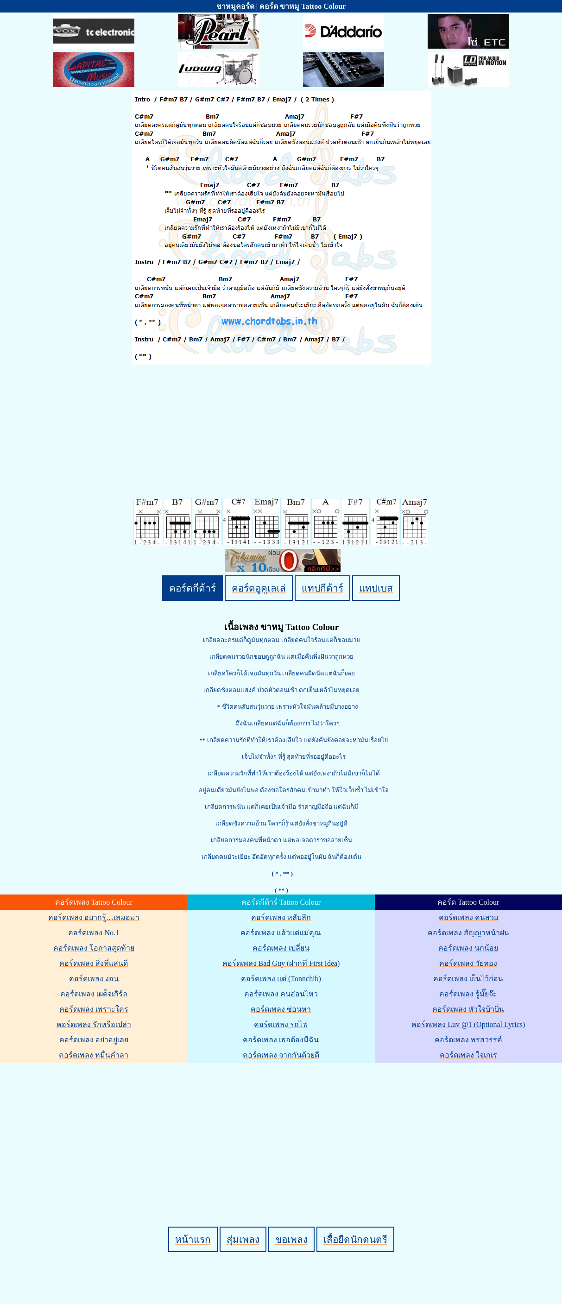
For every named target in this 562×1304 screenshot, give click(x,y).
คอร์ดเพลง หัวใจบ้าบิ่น (468, 1009)
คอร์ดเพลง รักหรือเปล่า (94, 1024)
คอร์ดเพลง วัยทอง (468, 963)
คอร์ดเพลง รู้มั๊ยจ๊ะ (468, 994)
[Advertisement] (283, 1129)
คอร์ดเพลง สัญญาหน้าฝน (468, 933)
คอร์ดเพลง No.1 (93, 933)
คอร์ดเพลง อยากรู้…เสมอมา (93, 917)
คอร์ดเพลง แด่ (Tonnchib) (281, 979)
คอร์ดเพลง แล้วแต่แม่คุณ (280, 933)
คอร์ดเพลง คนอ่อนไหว (281, 994)
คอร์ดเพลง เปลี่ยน (281, 948)
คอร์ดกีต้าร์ (192, 588)
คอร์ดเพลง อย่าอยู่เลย (93, 1040)
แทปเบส (376, 588)
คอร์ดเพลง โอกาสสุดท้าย (93, 948)
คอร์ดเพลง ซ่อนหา (281, 1009)
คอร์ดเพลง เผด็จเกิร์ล (93, 994)
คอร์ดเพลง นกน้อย (468, 948)
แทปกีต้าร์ (322, 588)
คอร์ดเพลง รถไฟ (281, 1024)
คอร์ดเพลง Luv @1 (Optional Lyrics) (468, 1024)
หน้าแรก (193, 1239)
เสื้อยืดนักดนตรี (355, 1239)
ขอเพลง (291, 1239)
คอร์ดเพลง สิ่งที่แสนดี (93, 963)
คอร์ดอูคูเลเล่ (259, 588)
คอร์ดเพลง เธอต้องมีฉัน (281, 1040)
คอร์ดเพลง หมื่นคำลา (93, 1055)
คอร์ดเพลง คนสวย (468, 917)
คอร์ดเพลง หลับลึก (281, 917)
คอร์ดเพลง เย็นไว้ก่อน (468, 979)
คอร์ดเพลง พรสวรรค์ (468, 1040)
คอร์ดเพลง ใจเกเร (468, 1055)
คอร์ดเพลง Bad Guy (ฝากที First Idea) (281, 963)
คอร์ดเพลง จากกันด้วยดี (281, 1055)
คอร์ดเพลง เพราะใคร (93, 1009)
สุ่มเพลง (243, 1239)
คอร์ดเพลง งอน (94, 979)
